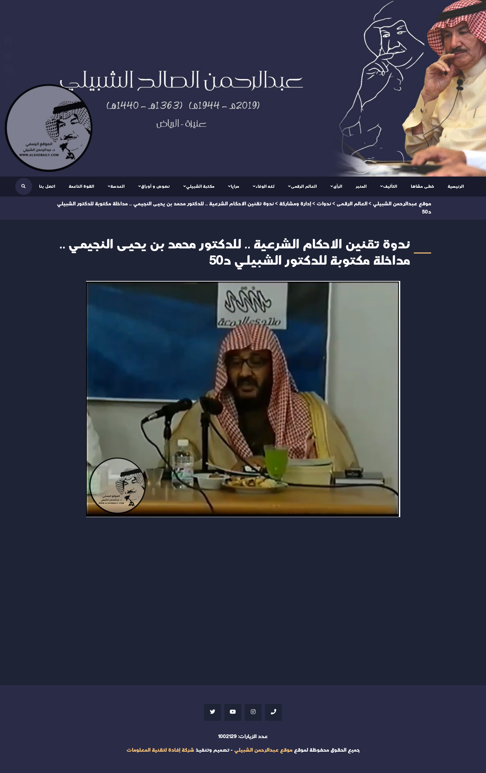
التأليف (390, 186)
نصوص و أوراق (155, 186)
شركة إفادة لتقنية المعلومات (160, 750)
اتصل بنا (47, 186)
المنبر (361, 186)
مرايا (235, 186)
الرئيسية (456, 186)
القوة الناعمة (81, 186)
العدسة (117, 186)
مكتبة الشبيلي (200, 186)
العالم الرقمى (304, 186)
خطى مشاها (422, 186)
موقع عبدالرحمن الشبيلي (263, 750)
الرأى (337, 186)
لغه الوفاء (265, 186)
